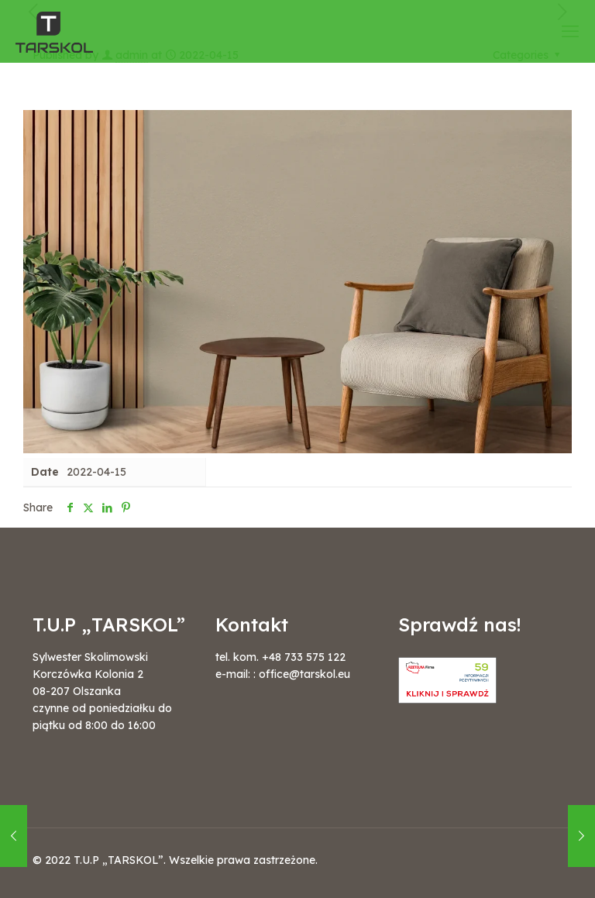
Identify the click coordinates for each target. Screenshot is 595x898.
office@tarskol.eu (304, 674)
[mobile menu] (570, 31)
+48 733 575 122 (304, 657)
